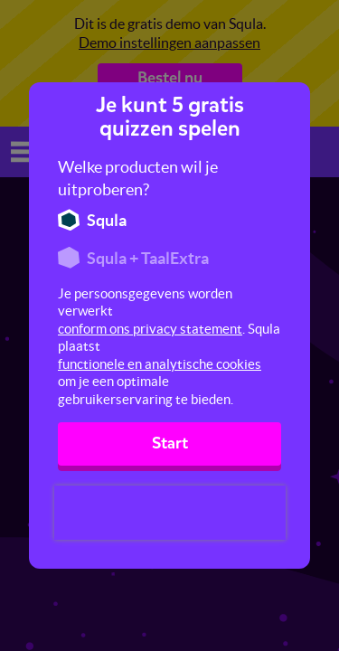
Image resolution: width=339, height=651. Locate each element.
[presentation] (170, 513)
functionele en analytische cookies (159, 364)
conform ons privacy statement (150, 328)
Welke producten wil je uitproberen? (138, 178)
